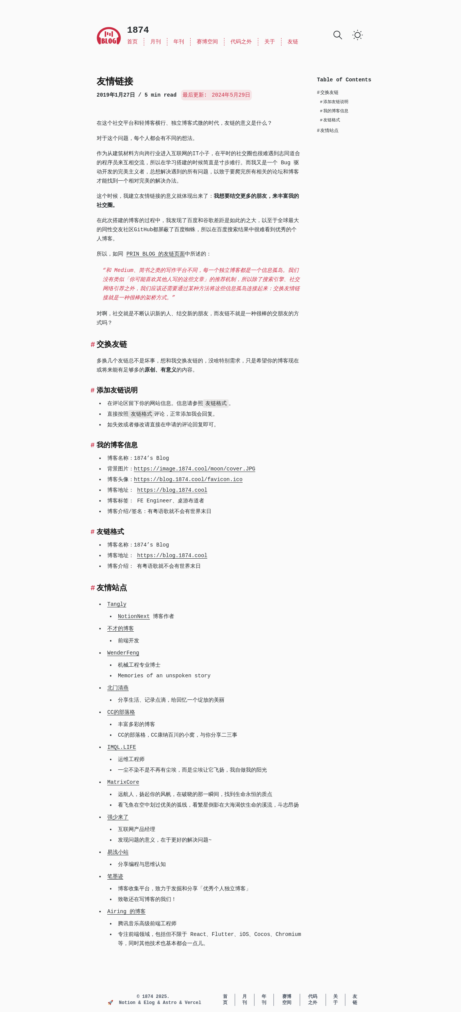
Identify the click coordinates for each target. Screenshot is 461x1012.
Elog (150, 1003)
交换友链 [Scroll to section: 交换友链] (328, 92)
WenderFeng (123, 653)
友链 (293, 42)
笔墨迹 (115, 877)
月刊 (155, 42)
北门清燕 (118, 688)
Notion (128, 1003)
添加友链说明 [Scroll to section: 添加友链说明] (334, 102)
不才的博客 (120, 629)
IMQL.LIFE (121, 747)
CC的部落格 (121, 712)
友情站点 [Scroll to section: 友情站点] (328, 130)
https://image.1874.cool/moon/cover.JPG (194, 469)
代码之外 (241, 42)
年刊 (178, 42)
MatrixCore (123, 782)
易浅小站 (118, 852)
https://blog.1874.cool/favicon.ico (188, 480)
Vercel (193, 1003)
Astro (171, 1003)
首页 (132, 42)
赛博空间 (207, 42)
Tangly (116, 604)
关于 (269, 42)
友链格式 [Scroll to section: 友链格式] (330, 120)
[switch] (357, 35)
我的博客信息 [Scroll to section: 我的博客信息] (334, 111)
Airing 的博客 (126, 912)
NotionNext (134, 616)
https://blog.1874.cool (172, 490)
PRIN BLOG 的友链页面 (155, 254)
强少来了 (118, 817)
